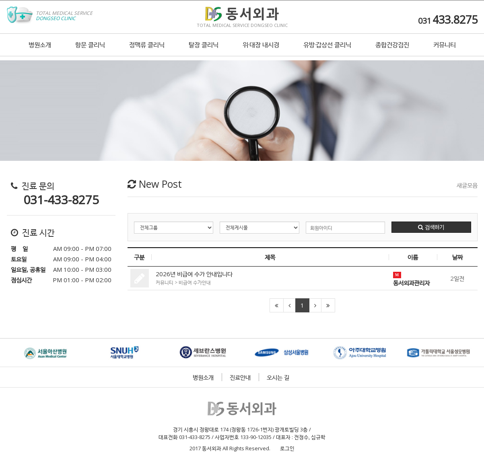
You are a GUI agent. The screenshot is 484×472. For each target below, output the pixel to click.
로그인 (285, 448)
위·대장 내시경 (261, 49)
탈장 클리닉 (203, 49)
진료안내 (240, 377)
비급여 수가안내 (195, 282)
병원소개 (40, 49)
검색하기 (431, 227)
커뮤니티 (444, 49)
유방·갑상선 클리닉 (327, 49)
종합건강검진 (392, 49)
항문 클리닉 (90, 49)
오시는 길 (278, 377)
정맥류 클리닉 (147, 49)
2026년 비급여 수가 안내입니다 (194, 274)
